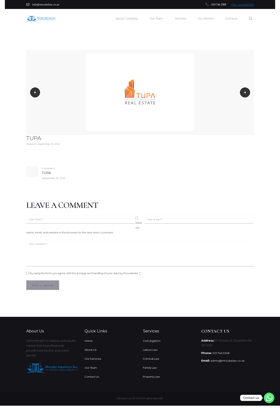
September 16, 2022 (49, 144)
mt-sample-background (248, 92)
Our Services (93, 361)
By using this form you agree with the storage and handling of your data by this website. (85, 275)
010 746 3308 (222, 355)
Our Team (91, 370)
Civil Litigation (152, 343)
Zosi (34, 92)
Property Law (152, 379)
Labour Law (151, 352)
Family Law (150, 370)
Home (89, 343)
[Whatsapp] (269, 398)
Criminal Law (151, 361)
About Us (91, 352)
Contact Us (92, 379)
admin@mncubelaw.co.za (228, 363)
